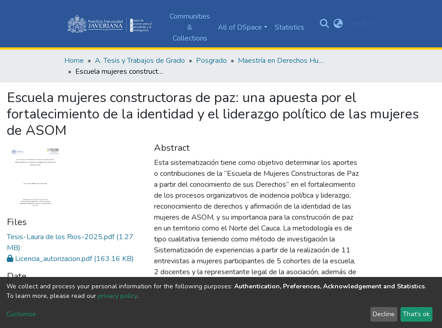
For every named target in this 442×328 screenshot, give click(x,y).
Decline (384, 314)
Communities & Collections (190, 27)
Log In (357, 24)
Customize (21, 314)
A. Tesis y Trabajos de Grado (140, 61)
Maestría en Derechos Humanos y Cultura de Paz (283, 61)
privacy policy (117, 296)
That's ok (416, 314)
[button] (338, 23)
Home (74, 61)
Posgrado (211, 61)
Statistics (289, 27)
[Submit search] (325, 24)
